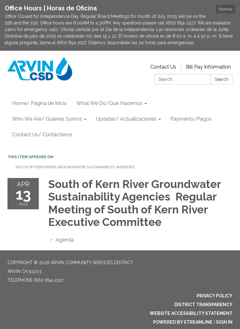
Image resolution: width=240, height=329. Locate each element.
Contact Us (163, 67)
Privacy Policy (214, 295)
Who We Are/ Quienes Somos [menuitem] (47, 119)
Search (221, 79)
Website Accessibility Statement (191, 313)
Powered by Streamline (182, 322)
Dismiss (225, 9)
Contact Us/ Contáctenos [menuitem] (42, 135)
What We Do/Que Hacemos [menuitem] (109, 103)
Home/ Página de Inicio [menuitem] (39, 103)
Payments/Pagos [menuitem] (191, 119)
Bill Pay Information (208, 67)
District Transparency (203, 304)
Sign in (224, 322)
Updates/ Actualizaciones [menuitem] (126, 119)
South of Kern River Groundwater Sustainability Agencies (75, 167)
